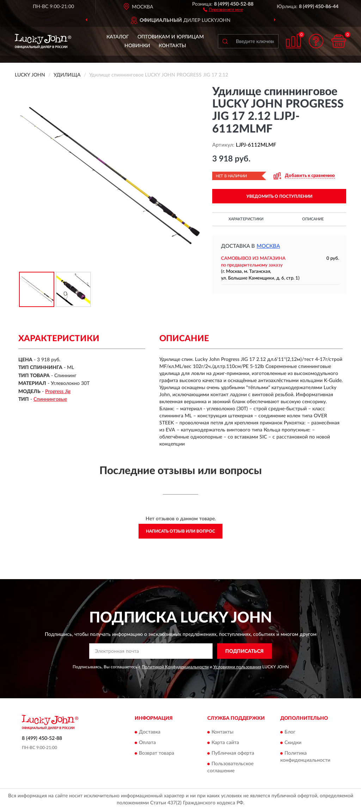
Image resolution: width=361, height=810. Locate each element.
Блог (289, 732)
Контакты (172, 45)
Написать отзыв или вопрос (180, 531)
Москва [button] (268, 246)
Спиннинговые (50, 399)
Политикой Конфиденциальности (175, 667)
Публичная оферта (233, 753)
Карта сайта (225, 742)
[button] (223, 9)
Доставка (149, 732)
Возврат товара (156, 753)
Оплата (147, 742)
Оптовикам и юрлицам (170, 37)
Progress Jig (58, 391)
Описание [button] (313, 219)
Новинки (137, 45)
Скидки (292, 742)
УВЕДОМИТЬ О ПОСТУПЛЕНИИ (279, 196)
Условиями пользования (237, 667)
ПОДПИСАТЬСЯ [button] (244, 651)
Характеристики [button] (245, 219)
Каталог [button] (117, 37)
